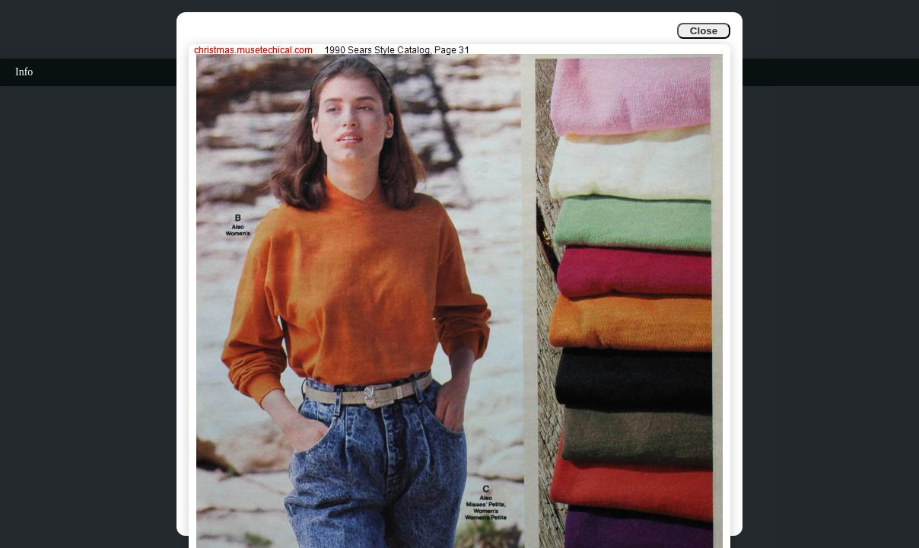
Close (703, 31)
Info (24, 72)
